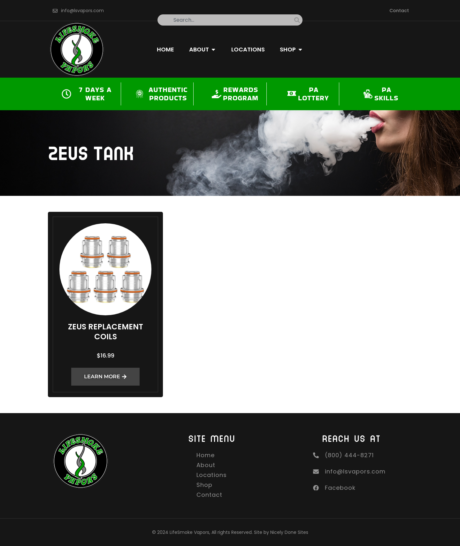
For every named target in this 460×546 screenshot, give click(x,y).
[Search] (298, 20)
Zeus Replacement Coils (105, 331)
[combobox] (225, 20)
